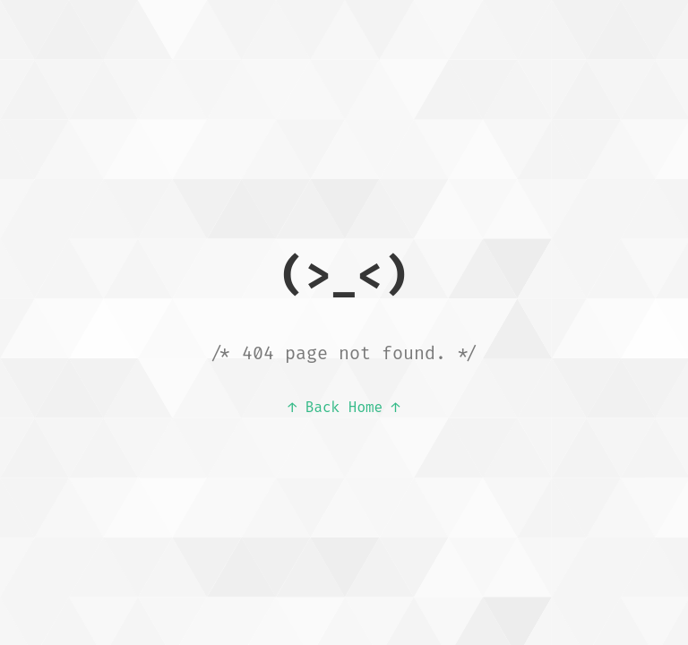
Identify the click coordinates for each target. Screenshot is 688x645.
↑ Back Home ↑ (344, 407)
